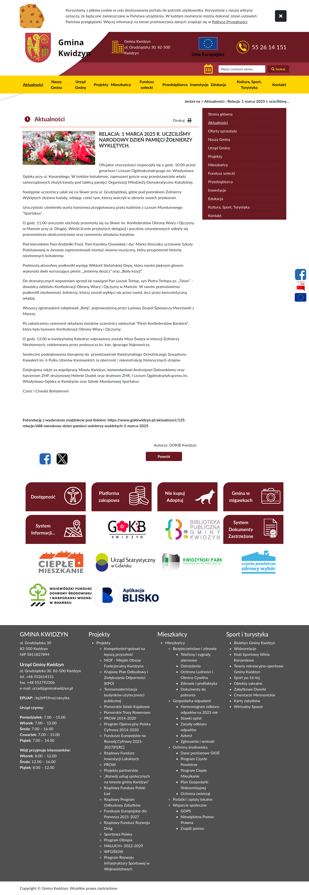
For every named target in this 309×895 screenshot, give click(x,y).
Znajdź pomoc (192, 828)
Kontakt (279, 84)
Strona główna (220, 114)
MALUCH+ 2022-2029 (123, 845)
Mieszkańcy (121, 84)
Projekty (101, 84)
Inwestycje (199, 84)
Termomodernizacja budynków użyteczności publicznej (124, 695)
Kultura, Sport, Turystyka (249, 84)
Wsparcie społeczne (190, 805)
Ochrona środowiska (190, 747)
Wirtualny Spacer (248, 706)
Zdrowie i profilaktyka (199, 683)
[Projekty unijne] (300, 298)
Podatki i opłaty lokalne (192, 799)
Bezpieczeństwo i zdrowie (195, 648)
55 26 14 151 (269, 47)
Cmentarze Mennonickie (254, 695)
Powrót (164, 456)
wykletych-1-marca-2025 (126, 425)
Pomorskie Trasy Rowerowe (127, 712)
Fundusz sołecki (147, 84)
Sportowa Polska (118, 834)
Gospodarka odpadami (192, 700)
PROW (110, 764)
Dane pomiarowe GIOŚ (200, 753)
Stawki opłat (191, 718)
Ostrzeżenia (191, 666)
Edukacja (218, 84)
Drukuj (182, 120)
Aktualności (33, 84)
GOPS (186, 810)
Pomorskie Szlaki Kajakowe (127, 706)
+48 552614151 (40, 676)
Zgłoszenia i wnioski (197, 741)
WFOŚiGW (113, 851)
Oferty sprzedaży (222, 131)
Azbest (186, 735)
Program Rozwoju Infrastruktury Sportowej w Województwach (126, 863)
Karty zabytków (247, 700)
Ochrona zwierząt (196, 793)
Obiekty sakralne (248, 683)
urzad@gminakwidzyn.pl (52, 688)
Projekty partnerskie (121, 770)
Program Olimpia (118, 839)
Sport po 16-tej (247, 677)
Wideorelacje (245, 648)
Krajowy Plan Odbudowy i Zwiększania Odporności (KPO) (126, 677)
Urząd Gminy (80, 84)
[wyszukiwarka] (241, 69)
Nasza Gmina (56, 84)
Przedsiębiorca (175, 84)
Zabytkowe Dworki (250, 689)
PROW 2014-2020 (120, 718)
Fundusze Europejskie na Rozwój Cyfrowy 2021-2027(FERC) (125, 741)
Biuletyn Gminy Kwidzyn (254, 642)
